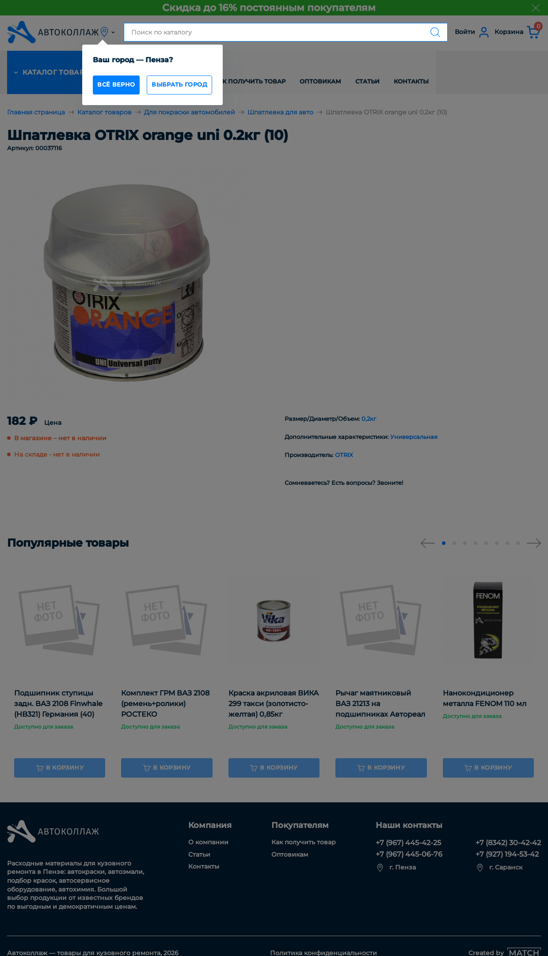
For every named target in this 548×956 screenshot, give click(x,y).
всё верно (121, 87)
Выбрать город (197, 87)
